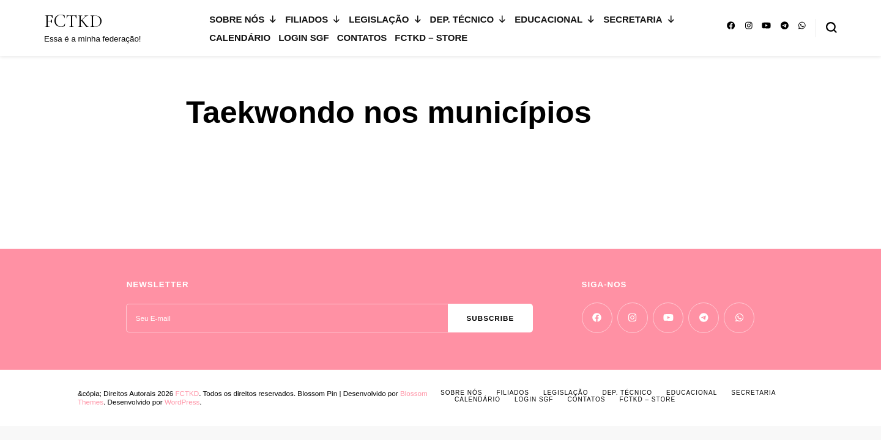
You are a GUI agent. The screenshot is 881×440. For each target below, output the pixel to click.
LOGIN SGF (303, 37)
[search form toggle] (831, 27)
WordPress (182, 402)
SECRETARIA (639, 19)
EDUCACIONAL (555, 19)
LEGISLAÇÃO (385, 19)
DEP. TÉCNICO (468, 19)
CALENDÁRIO (239, 37)
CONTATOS (362, 37)
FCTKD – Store (431, 37)
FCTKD (73, 21)
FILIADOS (313, 19)
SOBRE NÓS (243, 19)
